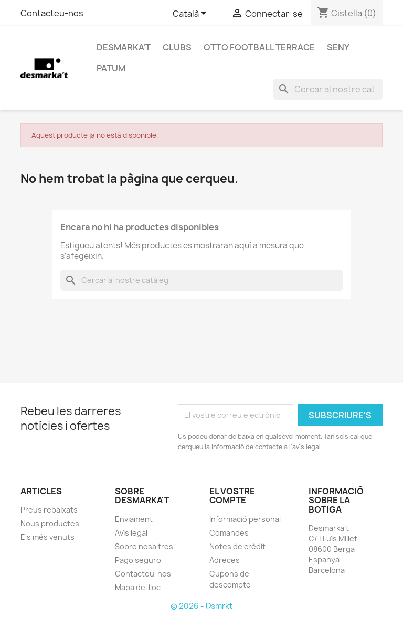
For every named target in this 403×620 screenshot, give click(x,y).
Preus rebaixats (49, 510)
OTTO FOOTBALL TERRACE (259, 47)
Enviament (134, 519)
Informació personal (245, 519)
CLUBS (177, 47)
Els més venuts (47, 537)
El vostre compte (232, 495)
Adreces (224, 560)
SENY (338, 47)
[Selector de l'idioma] (191, 14)
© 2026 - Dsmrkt (201, 606)
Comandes (229, 533)
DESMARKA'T (124, 47)
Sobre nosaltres (144, 546)
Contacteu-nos (51, 13)
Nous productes (49, 523)
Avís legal (131, 533)
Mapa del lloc (138, 587)
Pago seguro (138, 560)
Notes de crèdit (237, 546)
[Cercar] (328, 89)
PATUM (111, 68)
